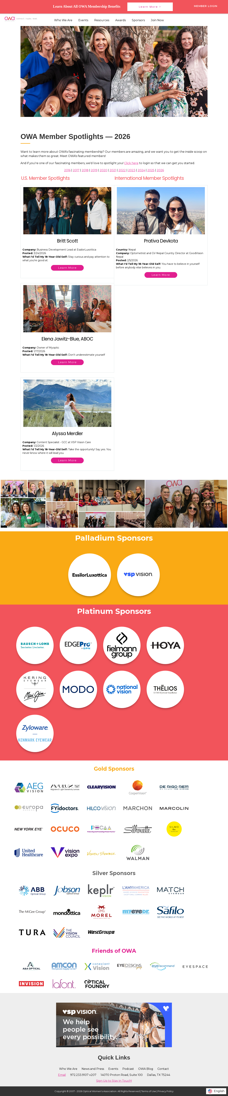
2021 (113, 170)
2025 (150, 170)
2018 (85, 170)
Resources (101, 20)
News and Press (93, 1069)
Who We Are (63, 20)
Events (83, 20)
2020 (103, 170)
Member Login (205, 6)
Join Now (157, 20)
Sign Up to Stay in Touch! (114, 1080)
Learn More (67, 267)
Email (62, 1075)
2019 (94, 170)
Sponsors (138, 20)
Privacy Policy (165, 1091)
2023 (131, 170)
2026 (160, 170)
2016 (67, 170)
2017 (76, 170)
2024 (141, 170)
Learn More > (150, 7)
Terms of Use (148, 1091)
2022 (122, 170)
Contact (163, 1069)
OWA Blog (145, 1069)
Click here (131, 163)
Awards (120, 20)
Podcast (128, 1069)
